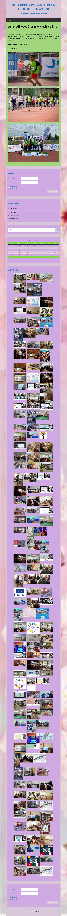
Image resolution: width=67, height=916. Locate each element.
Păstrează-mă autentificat (14, 187)
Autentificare (52, 191)
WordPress (37, 911)
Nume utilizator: (13, 179)
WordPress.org (14, 219)
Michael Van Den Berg (40, 913)
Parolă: (11, 183)
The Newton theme (26, 913)
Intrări (13, 212)
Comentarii (14, 215)
